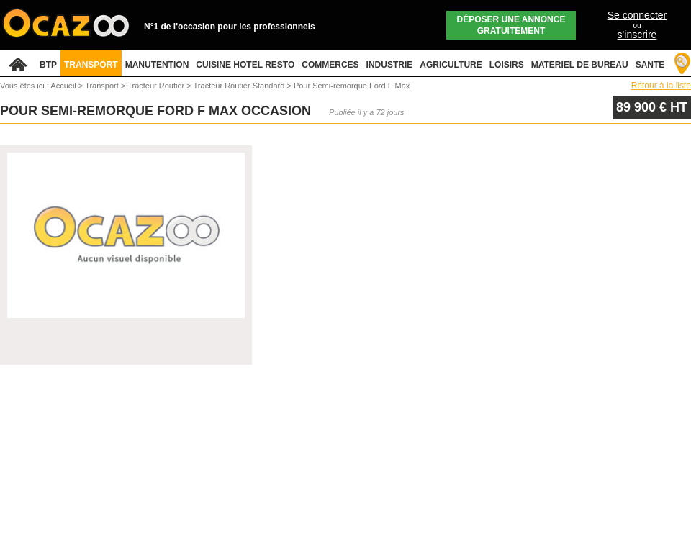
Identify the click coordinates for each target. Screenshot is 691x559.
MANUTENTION (157, 65)
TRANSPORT (91, 65)
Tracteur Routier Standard (240, 85)
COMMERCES (330, 65)
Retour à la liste (661, 86)
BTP (48, 65)
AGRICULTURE (451, 65)
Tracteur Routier (156, 85)
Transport (103, 85)
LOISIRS (506, 65)
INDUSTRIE (389, 65)
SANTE (650, 65)
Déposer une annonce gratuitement (511, 25)
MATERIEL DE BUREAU (579, 65)
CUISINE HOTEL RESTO (245, 65)
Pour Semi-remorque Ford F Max (352, 85)
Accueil (63, 85)
